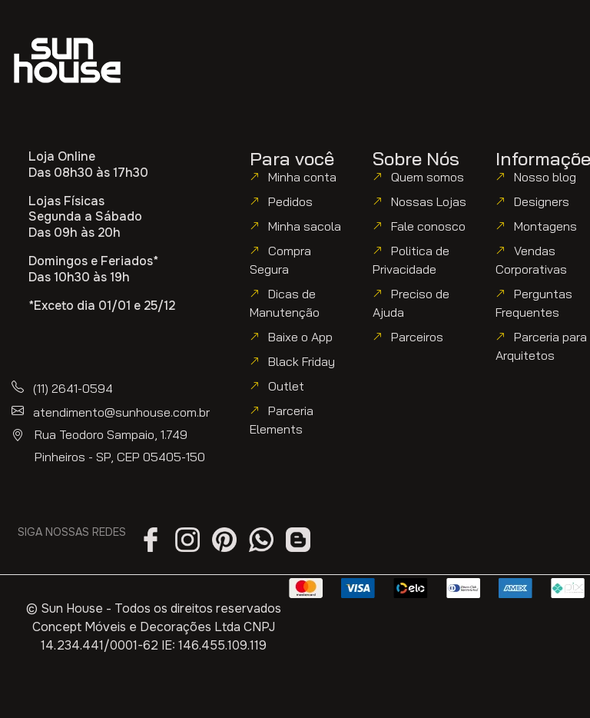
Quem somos (427, 176)
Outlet (286, 386)
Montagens (545, 226)
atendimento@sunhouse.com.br (121, 412)
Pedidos (290, 201)
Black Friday (301, 361)
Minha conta (302, 176)
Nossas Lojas (428, 201)
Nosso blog (545, 176)
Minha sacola (304, 226)
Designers (541, 201)
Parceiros (417, 336)
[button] (462, 47)
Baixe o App (300, 336)
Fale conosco (428, 226)
